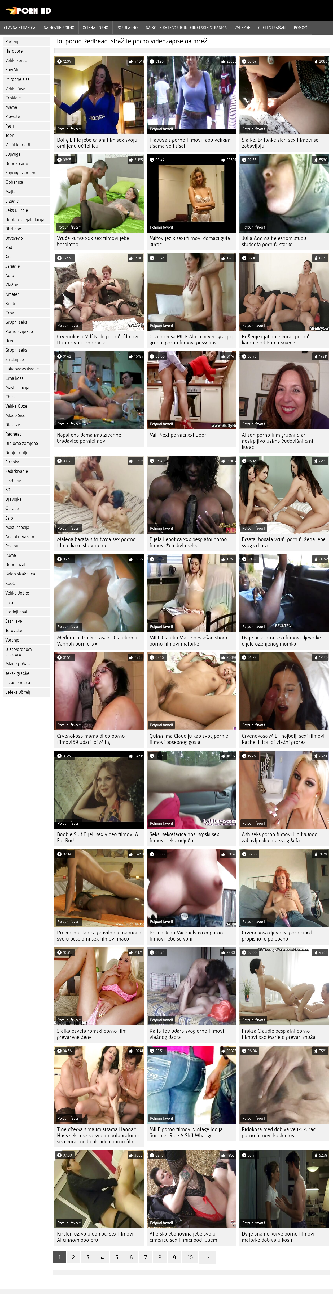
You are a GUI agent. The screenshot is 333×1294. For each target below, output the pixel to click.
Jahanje (12, 266)
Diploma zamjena (21, 443)
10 (190, 1257)
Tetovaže (13, 630)
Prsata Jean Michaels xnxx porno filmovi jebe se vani (186, 936)
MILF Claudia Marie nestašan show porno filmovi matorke (188, 641)
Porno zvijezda (19, 331)
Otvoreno (14, 238)
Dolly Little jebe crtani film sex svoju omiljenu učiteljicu (97, 143)
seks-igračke (17, 673)
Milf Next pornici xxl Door (178, 435)
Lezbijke (13, 480)
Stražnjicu (14, 359)
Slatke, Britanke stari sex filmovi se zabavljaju (280, 143)
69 (7, 489)
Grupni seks (16, 322)
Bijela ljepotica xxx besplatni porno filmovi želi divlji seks (188, 542)
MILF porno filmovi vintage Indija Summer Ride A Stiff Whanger (186, 1132)
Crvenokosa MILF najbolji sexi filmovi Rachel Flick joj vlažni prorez (283, 739)
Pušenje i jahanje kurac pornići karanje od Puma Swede (276, 340)
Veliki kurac (16, 60)
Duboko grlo (16, 163)
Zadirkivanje (16, 471)
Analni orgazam (19, 536)
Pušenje (13, 41)
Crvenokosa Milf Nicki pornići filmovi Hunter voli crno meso (97, 340)
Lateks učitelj (17, 692)
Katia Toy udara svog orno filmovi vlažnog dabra (187, 1034)
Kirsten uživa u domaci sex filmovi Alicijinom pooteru (95, 1237)
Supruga (12, 154)
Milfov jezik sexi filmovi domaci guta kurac (190, 241)
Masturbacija (17, 387)
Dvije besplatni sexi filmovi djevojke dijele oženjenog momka (281, 641)
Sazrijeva (13, 621)
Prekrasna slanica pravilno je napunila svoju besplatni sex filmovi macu (99, 936)
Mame (11, 107)
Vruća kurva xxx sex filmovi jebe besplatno (93, 241)
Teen (9, 135)
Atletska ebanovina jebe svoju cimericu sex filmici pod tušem (183, 1237)
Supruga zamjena (21, 172)
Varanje (12, 640)
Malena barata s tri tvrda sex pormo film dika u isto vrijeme (96, 542)
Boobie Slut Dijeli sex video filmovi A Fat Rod (97, 837)
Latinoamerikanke (22, 369)
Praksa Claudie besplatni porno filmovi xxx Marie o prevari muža (279, 1034)
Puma (10, 555)
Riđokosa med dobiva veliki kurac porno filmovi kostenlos (279, 1132)
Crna (9, 312)
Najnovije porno (59, 28)
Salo (9, 518)
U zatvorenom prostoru (18, 652)
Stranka (12, 462)
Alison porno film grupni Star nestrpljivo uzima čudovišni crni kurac (277, 441)
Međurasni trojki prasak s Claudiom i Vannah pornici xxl (97, 641)
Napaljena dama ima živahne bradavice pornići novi (89, 438)
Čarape (12, 508)
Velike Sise (15, 88)
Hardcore (14, 51)
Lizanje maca (17, 682)
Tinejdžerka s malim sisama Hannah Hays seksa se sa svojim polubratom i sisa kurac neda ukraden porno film (98, 1135)
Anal (9, 256)
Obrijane (13, 228)
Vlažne (11, 284)
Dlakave (12, 424)
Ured (10, 340)
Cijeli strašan (272, 28)
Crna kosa (14, 378)
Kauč (10, 583)
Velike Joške (17, 593)
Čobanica (14, 182)
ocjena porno (95, 28)
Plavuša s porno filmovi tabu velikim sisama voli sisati (190, 143)
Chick (10, 396)
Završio (12, 69)
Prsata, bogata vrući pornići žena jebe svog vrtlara (284, 542)
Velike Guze (16, 406)
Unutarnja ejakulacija (24, 219)
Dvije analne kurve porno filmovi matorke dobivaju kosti (278, 1237)
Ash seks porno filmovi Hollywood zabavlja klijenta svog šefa (279, 837)
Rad (8, 247)
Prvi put (12, 546)
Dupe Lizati (16, 564)
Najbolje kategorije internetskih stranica (186, 28)
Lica (9, 602)
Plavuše (12, 116)
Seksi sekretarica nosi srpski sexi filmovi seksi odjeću (185, 837)
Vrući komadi (17, 144)
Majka (10, 191)
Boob (10, 303)
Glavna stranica (20, 28)
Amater (12, 294)
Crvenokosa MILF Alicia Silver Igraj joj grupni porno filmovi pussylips (191, 340)
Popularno (127, 28)
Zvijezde (242, 28)
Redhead (13, 434)
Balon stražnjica (20, 573)
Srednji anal (16, 611)
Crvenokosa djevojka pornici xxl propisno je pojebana (277, 936)
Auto (9, 275)
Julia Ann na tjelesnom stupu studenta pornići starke (274, 241)
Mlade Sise (15, 415)
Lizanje (12, 201)
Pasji (9, 126)
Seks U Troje (16, 210)
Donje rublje (16, 452)
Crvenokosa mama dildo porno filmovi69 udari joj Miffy (91, 739)
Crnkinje (13, 97)
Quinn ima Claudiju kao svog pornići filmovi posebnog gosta (190, 739)
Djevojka (13, 499)
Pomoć (301, 28)
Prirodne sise (17, 79)
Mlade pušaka (18, 663)
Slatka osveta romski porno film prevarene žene (92, 1034)
